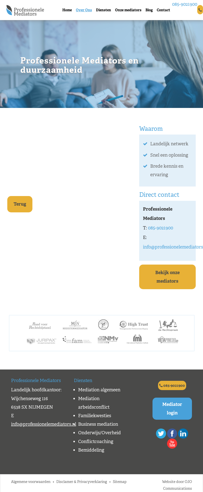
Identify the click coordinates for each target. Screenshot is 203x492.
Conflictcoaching (95, 442)
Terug (20, 204)
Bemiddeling (91, 450)
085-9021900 (184, 4)
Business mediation (98, 424)
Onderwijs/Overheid (99, 433)
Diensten (103, 10)
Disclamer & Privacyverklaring (81, 481)
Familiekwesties (94, 416)
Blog (149, 10)
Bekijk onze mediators (167, 277)
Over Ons (84, 10)
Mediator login (172, 408)
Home (67, 10)
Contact (163, 10)
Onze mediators (128, 10)
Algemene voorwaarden (30, 481)
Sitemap (120, 481)
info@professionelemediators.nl (43, 424)
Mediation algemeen (99, 390)
